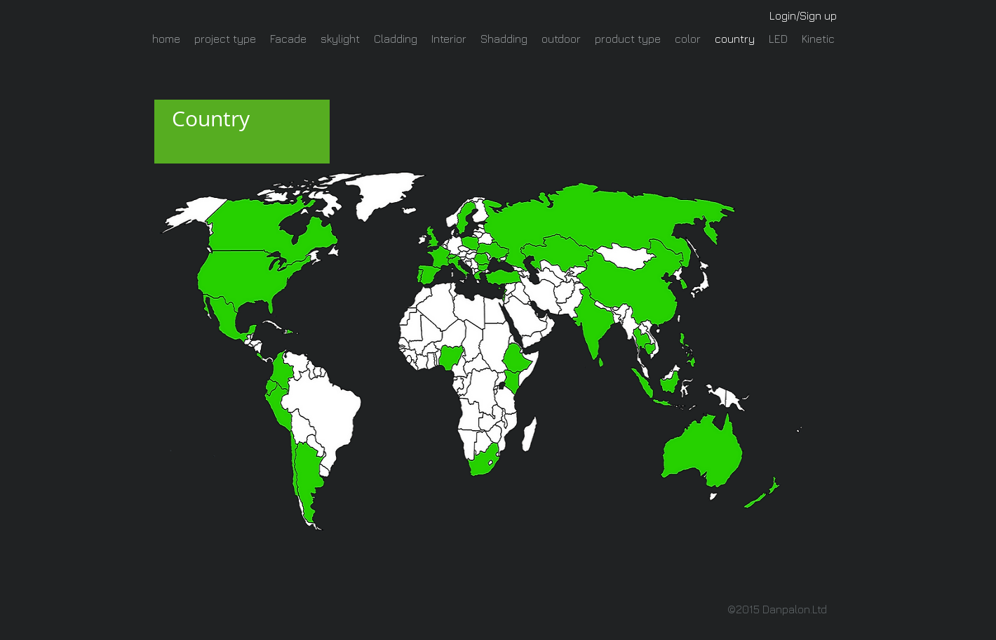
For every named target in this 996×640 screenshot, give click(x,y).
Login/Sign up (803, 15)
